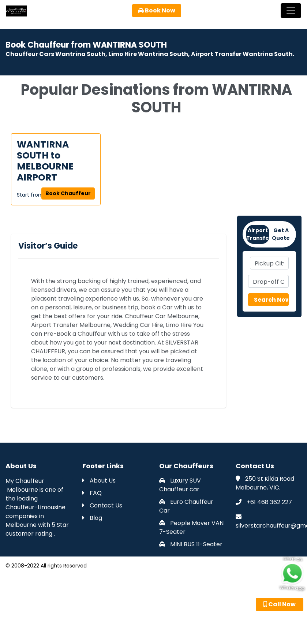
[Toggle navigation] (291, 10)
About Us (99, 480)
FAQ (92, 493)
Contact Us (102, 505)
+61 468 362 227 (269, 502)
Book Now (156, 10)
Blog (92, 518)
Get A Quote (281, 234)
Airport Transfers (257, 234)
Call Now (279, 604)
